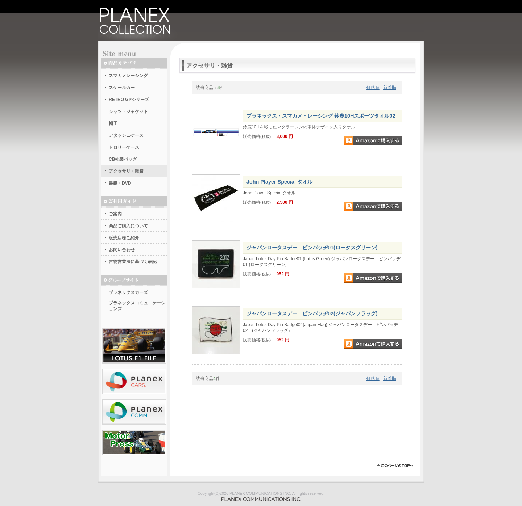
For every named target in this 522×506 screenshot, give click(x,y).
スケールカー (122, 87)
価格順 (373, 87)
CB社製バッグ (123, 159)
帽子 (113, 123)
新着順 (389, 87)
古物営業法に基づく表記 (133, 261)
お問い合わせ (122, 249)
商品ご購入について (128, 225)
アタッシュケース (126, 135)
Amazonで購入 (373, 140)
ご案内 (115, 213)
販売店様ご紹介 (124, 237)
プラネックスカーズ (128, 292)
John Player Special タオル (279, 182)
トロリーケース (124, 147)
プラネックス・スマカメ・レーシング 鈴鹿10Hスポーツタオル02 (320, 116)
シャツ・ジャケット (128, 111)
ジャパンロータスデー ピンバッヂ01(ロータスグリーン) (312, 247)
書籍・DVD (120, 183)
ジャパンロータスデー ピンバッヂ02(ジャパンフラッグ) (312, 313)
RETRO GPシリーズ (129, 99)
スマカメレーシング (128, 75)
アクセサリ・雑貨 (126, 171)
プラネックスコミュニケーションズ (137, 305)
